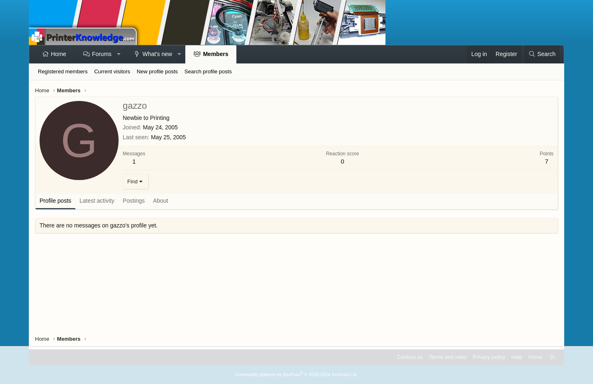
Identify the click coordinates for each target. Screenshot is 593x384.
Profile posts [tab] (55, 200)
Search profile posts (208, 71)
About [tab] (160, 200)
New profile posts (157, 71)
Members (215, 54)
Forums (101, 54)
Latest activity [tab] (96, 200)
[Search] (542, 54)
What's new (157, 54)
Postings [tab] (134, 200)
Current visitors (112, 71)
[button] (118, 54)
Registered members (63, 71)
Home (58, 54)
